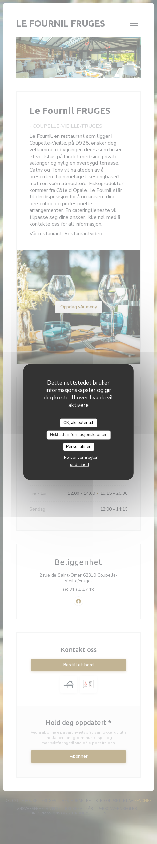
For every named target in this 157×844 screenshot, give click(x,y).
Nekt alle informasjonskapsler (78, 435)
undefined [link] (79, 465)
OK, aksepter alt (78, 422)
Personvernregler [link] (81, 457)
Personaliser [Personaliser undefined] (78, 446)
